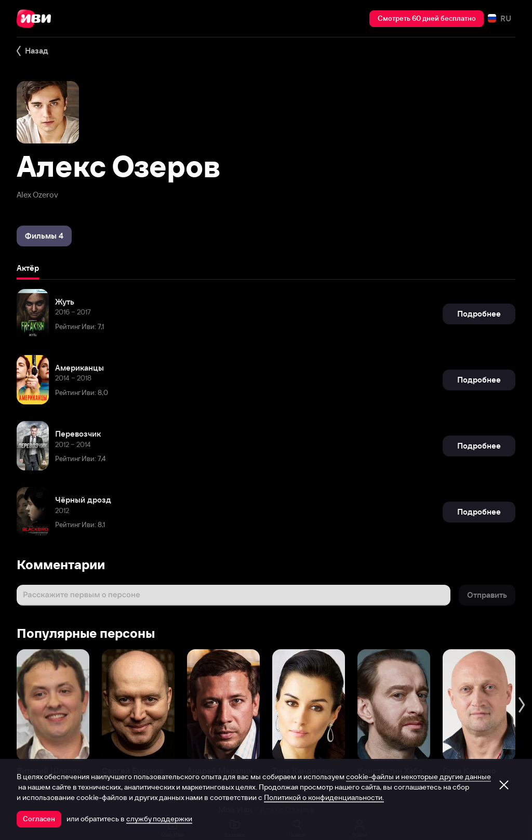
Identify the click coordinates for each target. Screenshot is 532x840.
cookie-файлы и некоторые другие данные (418, 776)
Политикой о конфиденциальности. (324, 797)
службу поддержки (159, 819)
